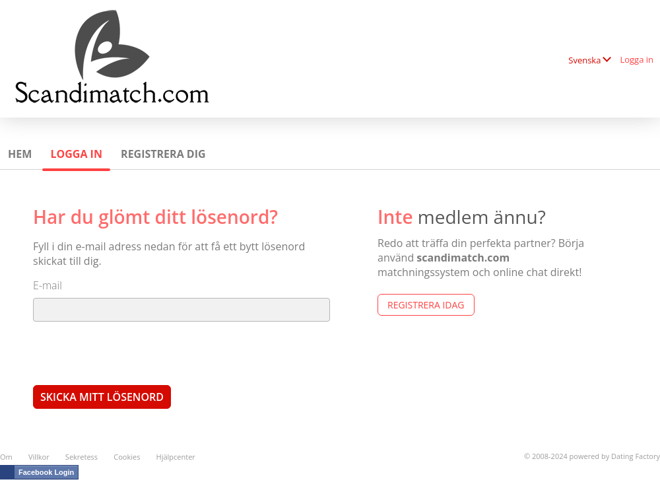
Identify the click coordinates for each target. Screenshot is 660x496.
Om (6, 457)
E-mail (47, 285)
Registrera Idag (426, 305)
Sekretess (81, 457)
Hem (20, 154)
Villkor (39, 457)
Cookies (127, 457)
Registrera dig (163, 154)
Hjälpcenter (175, 457)
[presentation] (133, 352)
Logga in (636, 59)
